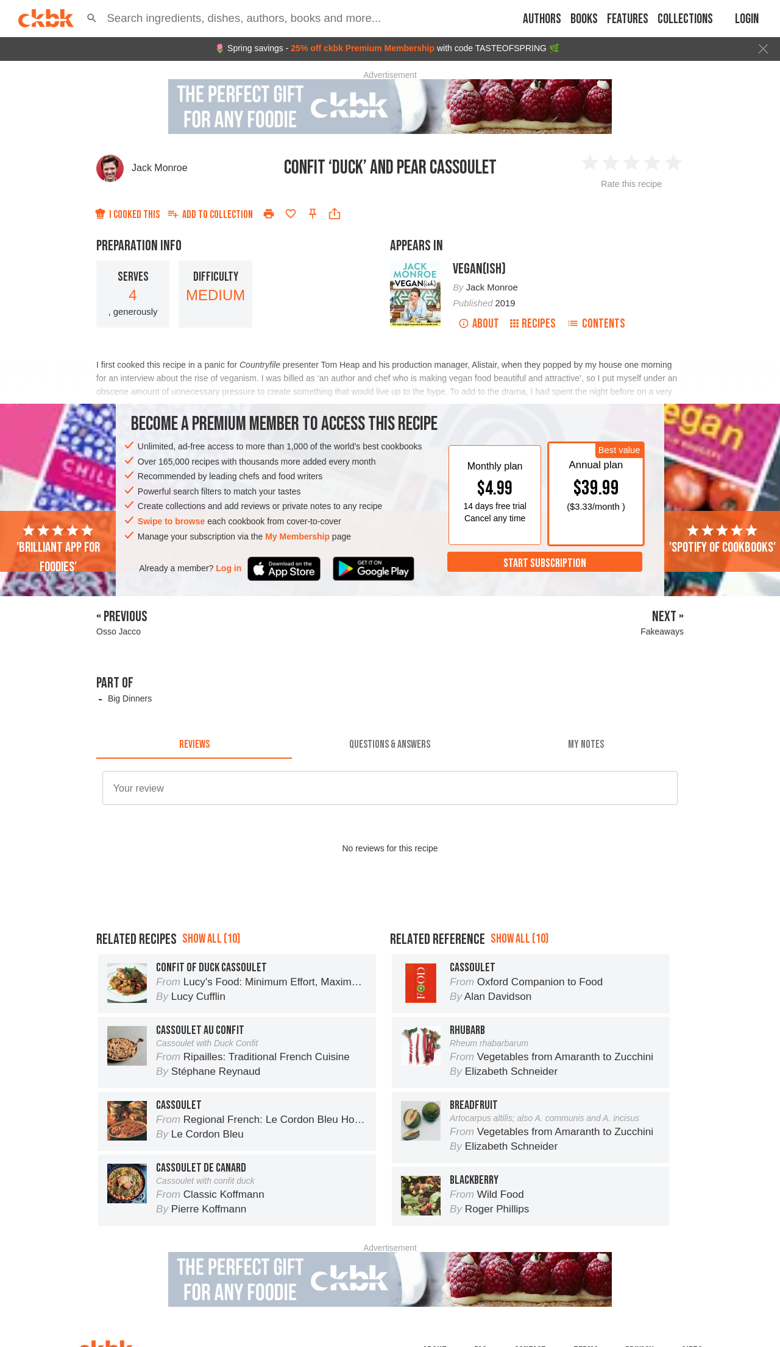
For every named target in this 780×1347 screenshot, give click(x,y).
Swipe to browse (171, 521)
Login (747, 19)
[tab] (194, 744)
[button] (92, 18)
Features (627, 19)
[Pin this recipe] (313, 214)
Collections (685, 19)
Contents (596, 323)
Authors (542, 19)
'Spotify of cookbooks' (722, 539)
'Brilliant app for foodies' (58, 549)
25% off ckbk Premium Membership (362, 48)
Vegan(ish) (479, 269)
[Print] (269, 214)
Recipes (533, 323)
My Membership (297, 536)
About (478, 323)
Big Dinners (130, 698)
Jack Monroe (160, 168)
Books (584, 19)
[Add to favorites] (291, 214)
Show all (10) (211, 938)
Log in (228, 568)
